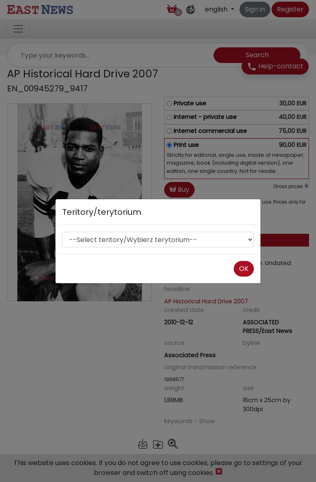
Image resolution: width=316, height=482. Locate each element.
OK (244, 268)
